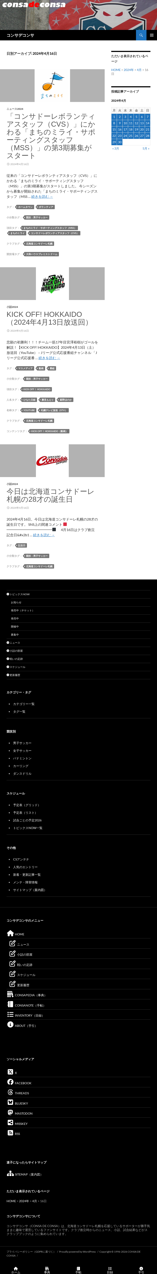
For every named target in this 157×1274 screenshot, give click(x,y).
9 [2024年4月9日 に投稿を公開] (120, 123)
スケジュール (16, 667)
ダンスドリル (22, 773)
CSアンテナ (21, 859)
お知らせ (16, 602)
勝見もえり (48, 399)
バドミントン (22, 758)
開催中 (15, 626)
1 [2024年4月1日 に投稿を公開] (114, 117)
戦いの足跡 (15, 658)
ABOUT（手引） (22, 1025)
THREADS (18, 1093)
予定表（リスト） (25, 812)
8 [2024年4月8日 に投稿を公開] (114, 123)
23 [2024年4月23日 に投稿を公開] (120, 136)
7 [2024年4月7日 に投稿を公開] (147, 117)
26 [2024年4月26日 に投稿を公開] (136, 136)
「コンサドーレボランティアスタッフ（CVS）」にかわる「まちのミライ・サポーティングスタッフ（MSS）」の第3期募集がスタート (51, 136)
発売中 (15, 618)
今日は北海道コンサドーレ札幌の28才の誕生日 (51, 495)
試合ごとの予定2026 (27, 820)
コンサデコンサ (20, 35)
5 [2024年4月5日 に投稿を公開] (136, 117)
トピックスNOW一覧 (27, 828)
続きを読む (42, 196)
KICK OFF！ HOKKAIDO (36, 389)
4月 (139, 70)
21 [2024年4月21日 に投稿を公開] (147, 129)
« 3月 (115, 148)
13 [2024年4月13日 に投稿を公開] (142, 123)
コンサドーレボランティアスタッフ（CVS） (55, 233)
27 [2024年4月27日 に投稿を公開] (142, 136)
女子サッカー (22, 750)
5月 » (146, 148)
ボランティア (46, 206)
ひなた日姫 (29, 399)
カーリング (20, 766)
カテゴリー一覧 (24, 704)
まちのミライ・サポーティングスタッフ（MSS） (49, 227)
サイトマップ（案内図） (30, 890)
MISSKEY (17, 1124)
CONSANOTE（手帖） (26, 1005)
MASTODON (20, 1113)
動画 (41, 368)
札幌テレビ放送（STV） (54, 410)
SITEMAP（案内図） (25, 1174)
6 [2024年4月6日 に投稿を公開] (142, 117)
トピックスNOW (18, 594)
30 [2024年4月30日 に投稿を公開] (120, 142)
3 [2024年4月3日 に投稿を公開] (125, 117)
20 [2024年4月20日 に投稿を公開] (142, 129)
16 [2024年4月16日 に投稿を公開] (120, 129)
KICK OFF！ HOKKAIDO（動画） (49, 431)
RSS (13, 1134)
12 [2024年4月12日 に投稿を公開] (136, 123)
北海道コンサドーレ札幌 (39, 243)
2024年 (129, 70)
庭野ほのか (66, 399)
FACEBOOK (19, 1083)
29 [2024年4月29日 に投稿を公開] (114, 142)
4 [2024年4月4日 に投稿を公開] (131, 117)
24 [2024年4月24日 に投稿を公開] (125, 136)
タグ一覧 (19, 711)
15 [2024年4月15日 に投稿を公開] (114, 129)
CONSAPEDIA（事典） (27, 995)
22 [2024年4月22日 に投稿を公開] (114, 136)
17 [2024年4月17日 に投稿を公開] (125, 129)
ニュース (13, 642)
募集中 (15, 634)
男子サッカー (22, 743)
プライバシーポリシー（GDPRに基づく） (31, 1251)
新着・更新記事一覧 (27, 874)
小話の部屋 (15, 650)
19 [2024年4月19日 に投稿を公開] (136, 129)
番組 (52, 368)
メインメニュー (151, 35)
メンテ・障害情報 (25, 882)
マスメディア (25, 368)
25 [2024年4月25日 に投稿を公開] (130, 136)
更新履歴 (13, 675)
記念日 (21, 545)
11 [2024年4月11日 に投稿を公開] (130, 123)
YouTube (29, 410)
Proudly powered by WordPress (77, 1251)
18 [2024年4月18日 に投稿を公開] (130, 129)
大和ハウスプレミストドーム (41, 254)
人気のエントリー (25, 867)
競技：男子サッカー (37, 217)
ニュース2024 (15, 108)
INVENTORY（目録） (26, 1015)
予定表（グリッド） (27, 805)
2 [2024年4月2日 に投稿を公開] (120, 117)
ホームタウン (25, 206)
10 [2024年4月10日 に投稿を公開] (125, 123)
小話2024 (12, 307)
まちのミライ (17, 233)
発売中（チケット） (23, 610)
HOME (116, 70)
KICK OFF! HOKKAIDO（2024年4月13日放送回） (49, 318)
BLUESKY (17, 1103)
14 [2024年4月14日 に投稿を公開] (147, 123)
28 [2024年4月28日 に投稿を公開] (147, 136)
